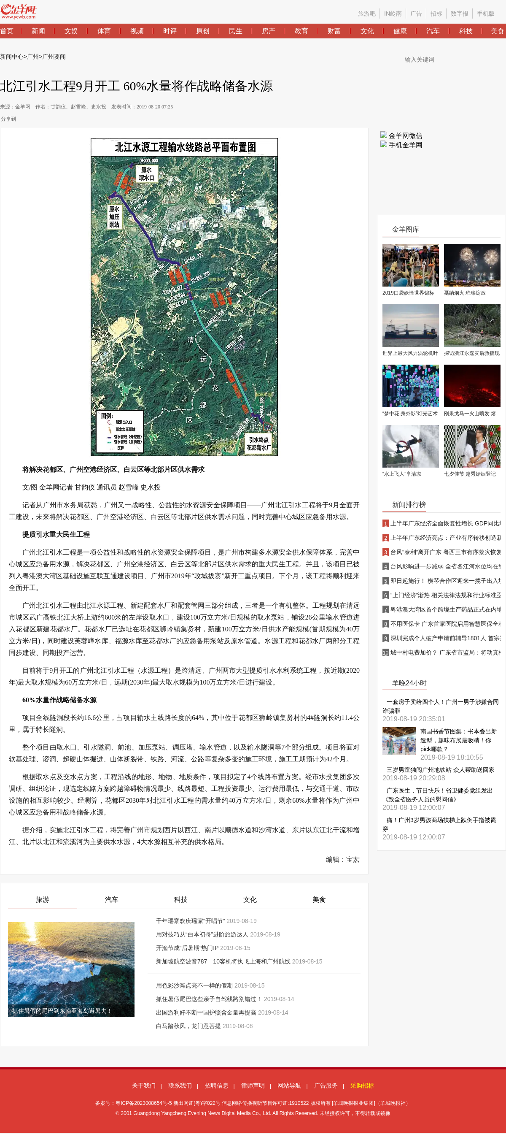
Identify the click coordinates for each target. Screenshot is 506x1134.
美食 (319, 899)
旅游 (42, 899)
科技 (181, 899)
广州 (33, 56)
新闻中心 (12, 56)
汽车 (111, 899)
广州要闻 (54, 56)
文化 (250, 899)
